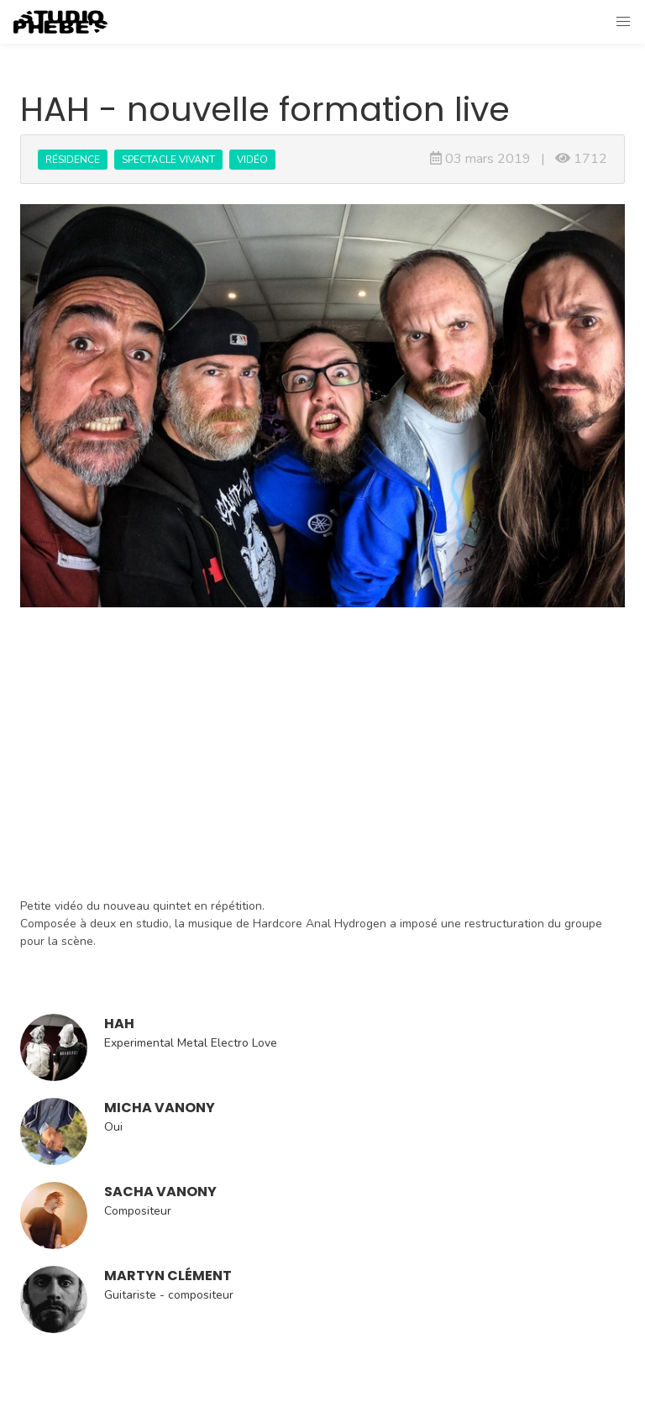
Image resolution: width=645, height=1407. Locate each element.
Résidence (72, 159)
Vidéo (252, 159)
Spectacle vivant (168, 159)
